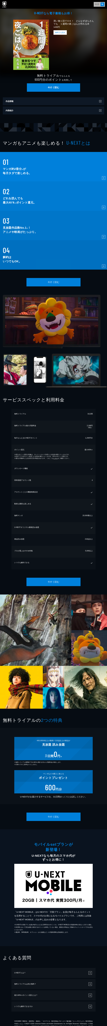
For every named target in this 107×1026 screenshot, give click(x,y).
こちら (56, 458)
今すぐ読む (53, 87)
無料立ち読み (60, 32)
